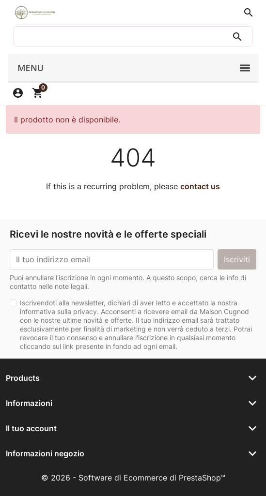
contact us (200, 186)
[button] (248, 12)
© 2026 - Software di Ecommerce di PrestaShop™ (133, 477)
